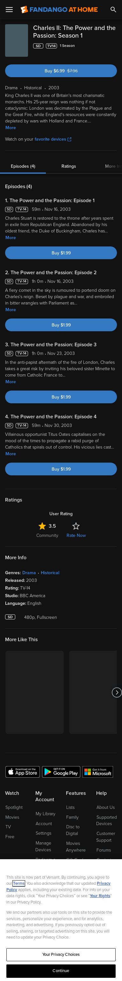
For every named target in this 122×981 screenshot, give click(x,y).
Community (47, 535)
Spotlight (14, 807)
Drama (29, 572)
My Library (45, 813)
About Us (106, 807)
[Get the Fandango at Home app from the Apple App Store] (22, 771)
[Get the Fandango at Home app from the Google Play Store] (61, 771)
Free (9, 836)
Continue (61, 970)
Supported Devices (106, 821)
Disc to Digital (73, 830)
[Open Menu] (9, 9)
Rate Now (76, 535)
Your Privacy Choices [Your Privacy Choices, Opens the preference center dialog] (61, 954)
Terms (19, 883)
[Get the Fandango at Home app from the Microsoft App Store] (97, 771)
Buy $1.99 (61, 253)
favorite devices (53, 139)
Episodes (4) (23, 166)
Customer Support (105, 837)
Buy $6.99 (71, 71)
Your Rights (100, 895)
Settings (43, 833)
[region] (61, 920)
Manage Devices (43, 846)
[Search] (113, 9)
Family (72, 817)
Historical (50, 572)
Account (44, 823)
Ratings (68, 166)
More (10, 127)
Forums (104, 850)
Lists (70, 807)
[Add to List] (113, 46)
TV (8, 827)
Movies (12, 817)
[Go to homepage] (59, 9)
